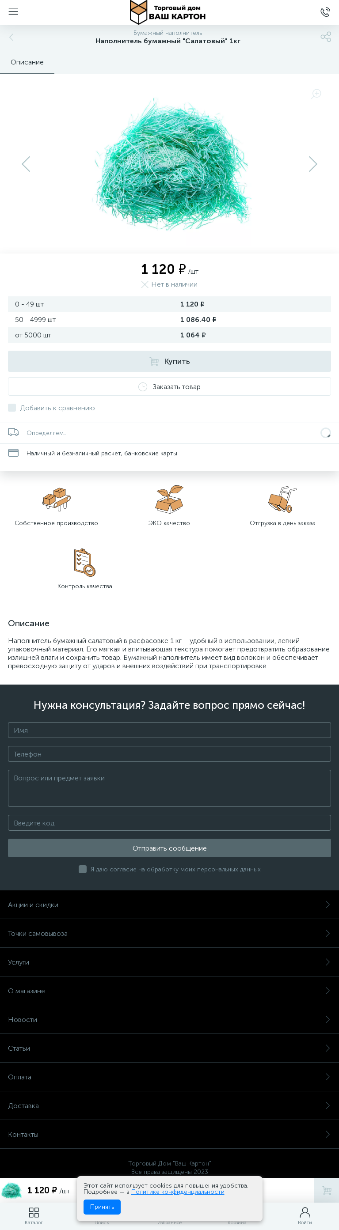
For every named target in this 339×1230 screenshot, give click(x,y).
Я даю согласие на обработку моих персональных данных (176, 869)
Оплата (169, 1077)
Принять (102, 1207)
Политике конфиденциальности (178, 1192)
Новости (169, 1019)
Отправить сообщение (170, 848)
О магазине (169, 991)
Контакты (169, 1134)
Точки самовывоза (169, 933)
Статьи (169, 1048)
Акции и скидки (169, 905)
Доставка (169, 1105)
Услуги (169, 962)
